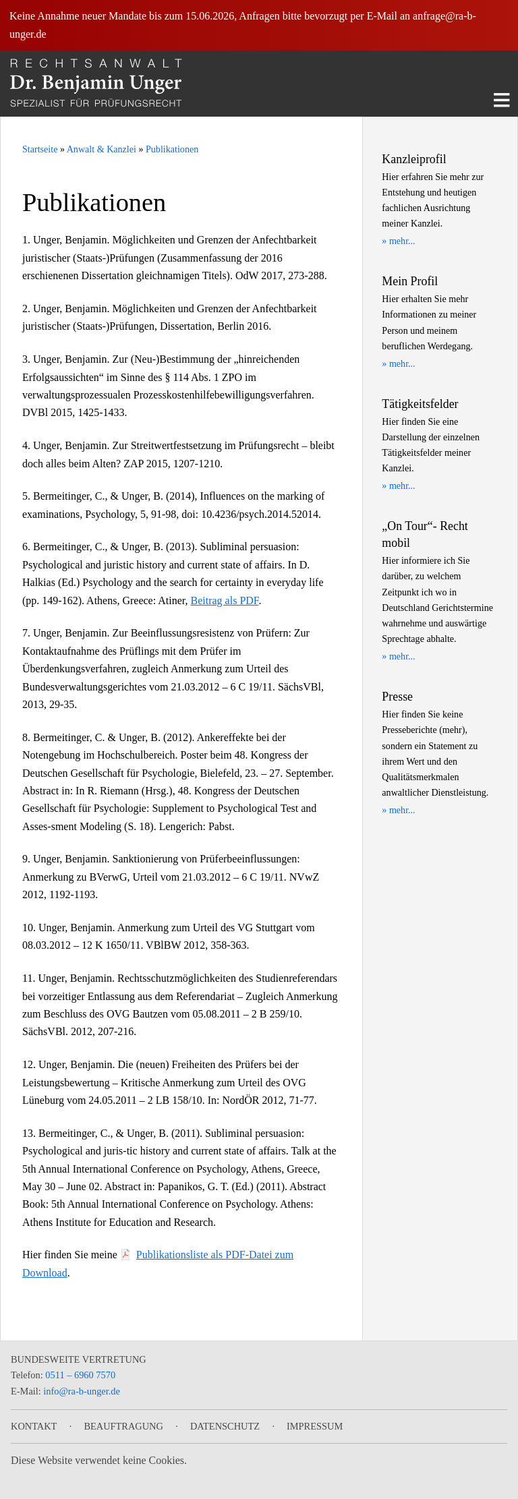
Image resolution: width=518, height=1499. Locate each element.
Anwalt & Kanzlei (101, 149)
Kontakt (34, 1426)
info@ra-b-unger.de (81, 1391)
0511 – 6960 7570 (80, 1375)
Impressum (315, 1426)
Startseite (39, 149)
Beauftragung (123, 1426)
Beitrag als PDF (225, 600)
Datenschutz (225, 1426)
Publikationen (172, 149)
